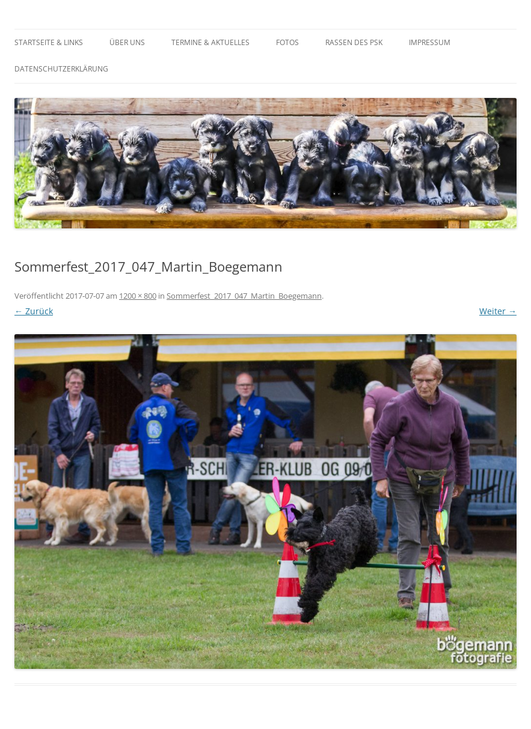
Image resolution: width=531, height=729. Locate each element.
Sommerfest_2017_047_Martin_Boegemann (244, 295)
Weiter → (498, 311)
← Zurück (33, 311)
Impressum (429, 42)
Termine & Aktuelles (210, 42)
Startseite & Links (48, 42)
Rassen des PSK (353, 42)
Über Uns (127, 42)
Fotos (287, 42)
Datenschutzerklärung (61, 69)
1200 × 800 (137, 295)
